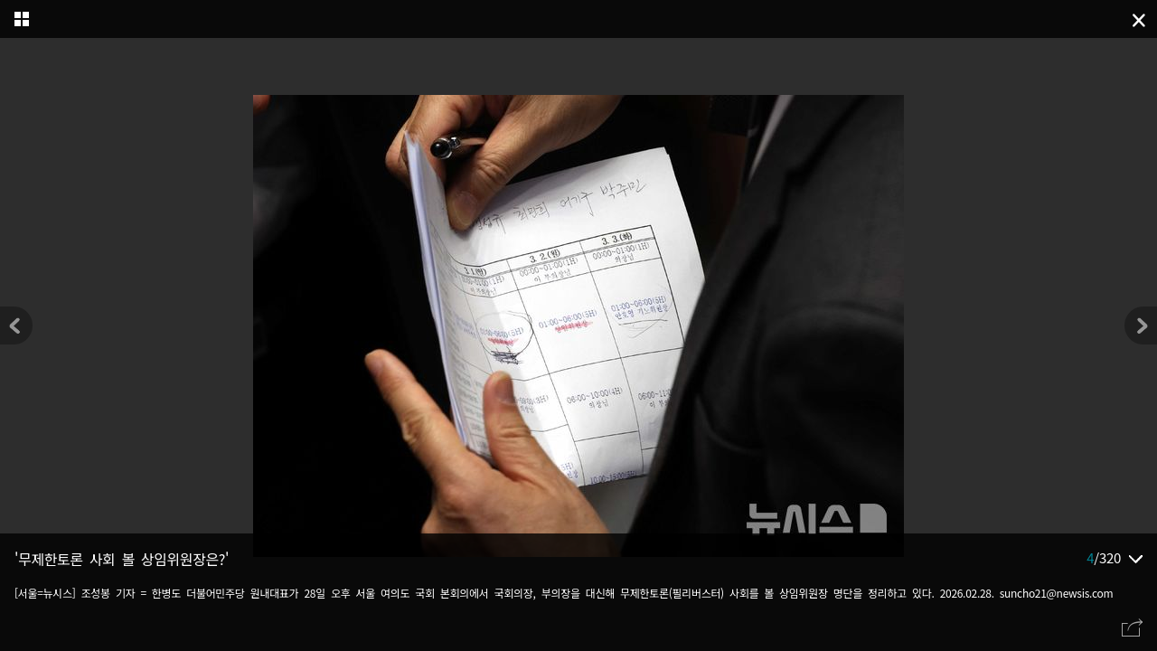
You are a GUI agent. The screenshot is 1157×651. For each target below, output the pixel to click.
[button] (1140, 325)
